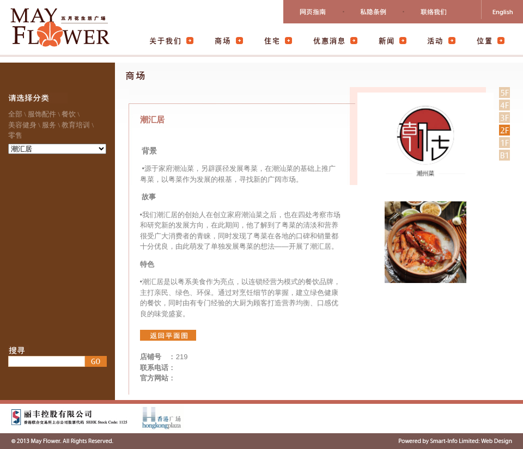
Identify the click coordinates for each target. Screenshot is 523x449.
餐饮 (69, 114)
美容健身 (22, 125)
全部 (15, 114)
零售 (15, 135)
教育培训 (76, 125)
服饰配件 (42, 114)
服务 (49, 125)
